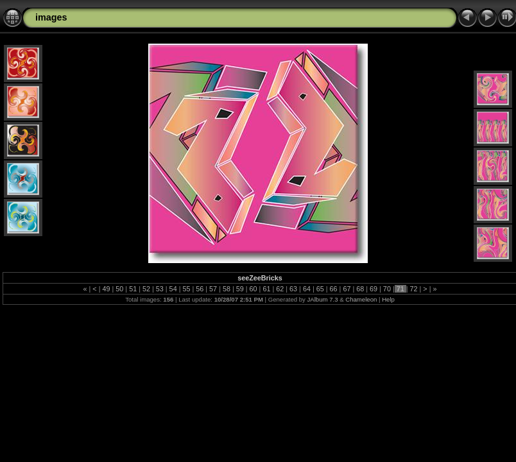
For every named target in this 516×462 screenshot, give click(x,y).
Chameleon (361, 299)
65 (320, 289)
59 (240, 289)
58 (226, 289)
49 (106, 289)
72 (414, 289)
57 (213, 289)
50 (119, 289)
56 (199, 289)
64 (307, 289)
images (51, 17)
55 (186, 289)
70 (387, 289)
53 (160, 289)
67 (346, 289)
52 (146, 289)
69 (373, 289)
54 (173, 289)
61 (266, 289)
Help (388, 299)
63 (293, 289)
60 (253, 289)
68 (360, 289)
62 (280, 289)
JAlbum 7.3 (322, 299)
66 (334, 289)
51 (133, 289)
